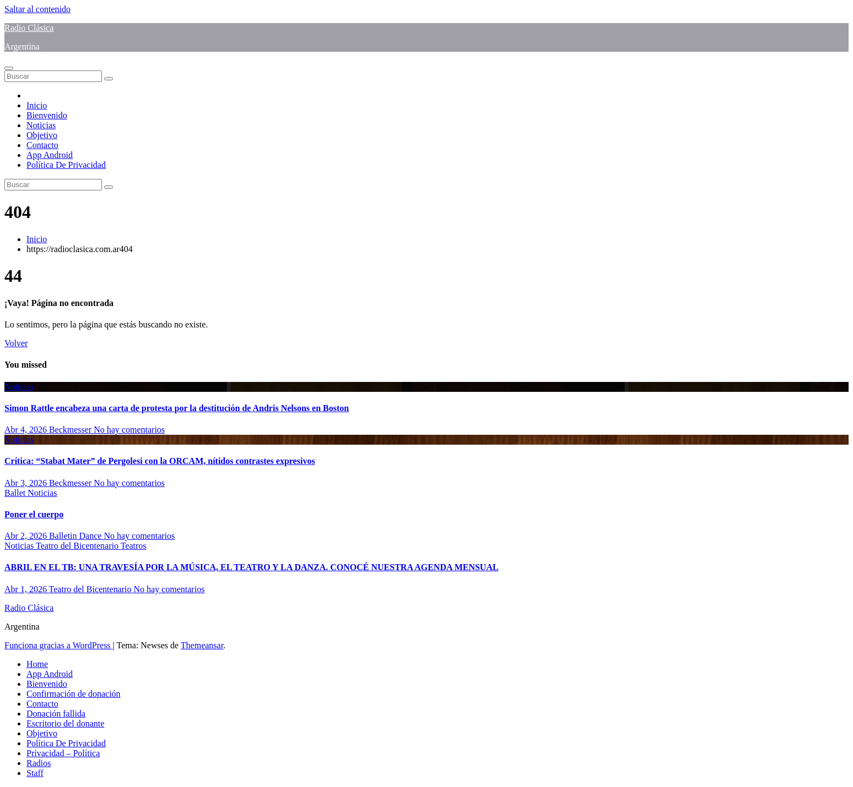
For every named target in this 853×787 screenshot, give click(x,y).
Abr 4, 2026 (26, 429)
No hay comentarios (129, 429)
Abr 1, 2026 (26, 589)
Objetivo (41, 135)
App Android (49, 155)
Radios (38, 763)
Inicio (36, 105)
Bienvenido (46, 115)
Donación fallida (55, 713)
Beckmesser (71, 429)
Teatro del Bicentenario (78, 545)
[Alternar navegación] (8, 68)
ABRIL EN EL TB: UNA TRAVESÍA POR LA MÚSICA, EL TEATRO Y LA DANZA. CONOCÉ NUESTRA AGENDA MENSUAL (251, 567)
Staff (35, 773)
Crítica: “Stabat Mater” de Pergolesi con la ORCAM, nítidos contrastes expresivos (159, 461)
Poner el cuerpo (33, 514)
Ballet (16, 493)
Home (37, 664)
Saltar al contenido (37, 9)
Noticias (41, 125)
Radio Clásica (28, 27)
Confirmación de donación (73, 693)
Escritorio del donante (65, 723)
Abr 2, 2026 (26, 535)
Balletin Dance (76, 535)
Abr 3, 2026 (26, 483)
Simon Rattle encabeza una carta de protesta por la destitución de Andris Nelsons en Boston (176, 408)
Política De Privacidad (66, 165)
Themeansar (202, 645)
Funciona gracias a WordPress (58, 645)
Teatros (134, 545)
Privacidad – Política (63, 753)
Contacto (42, 145)
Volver (16, 343)
